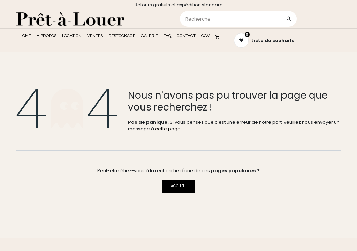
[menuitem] (25, 36)
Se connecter (319, 19)
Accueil (178, 186)
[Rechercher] (289, 19)
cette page (168, 129)
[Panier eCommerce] (220, 37)
